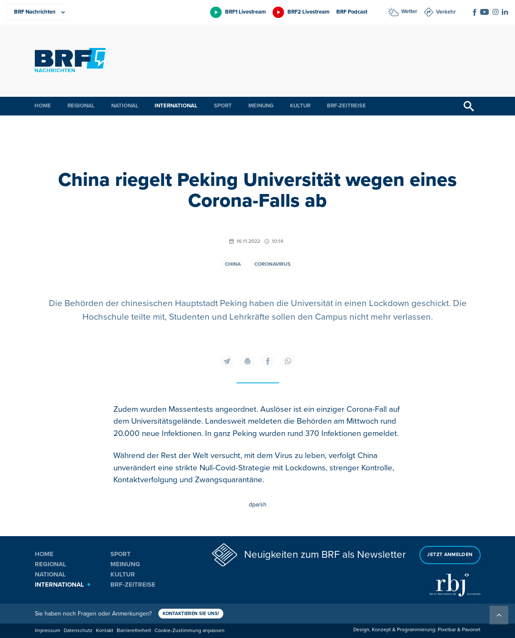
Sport (223, 105)
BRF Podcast (351, 11)
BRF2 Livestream (308, 11)
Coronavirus (272, 264)
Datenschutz (78, 630)
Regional (81, 105)
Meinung (260, 105)
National (124, 105)
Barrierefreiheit (134, 630)
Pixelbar (447, 630)
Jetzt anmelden (450, 554)
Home (42, 105)
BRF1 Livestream (245, 11)
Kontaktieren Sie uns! (191, 613)
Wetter (409, 11)
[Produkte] (38, 12)
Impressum (47, 630)
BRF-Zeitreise (346, 105)
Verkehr (446, 11)
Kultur (300, 105)
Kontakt (104, 630)
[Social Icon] (474, 12)
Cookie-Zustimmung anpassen (190, 630)
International (176, 105)
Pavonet (471, 630)
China (233, 264)
